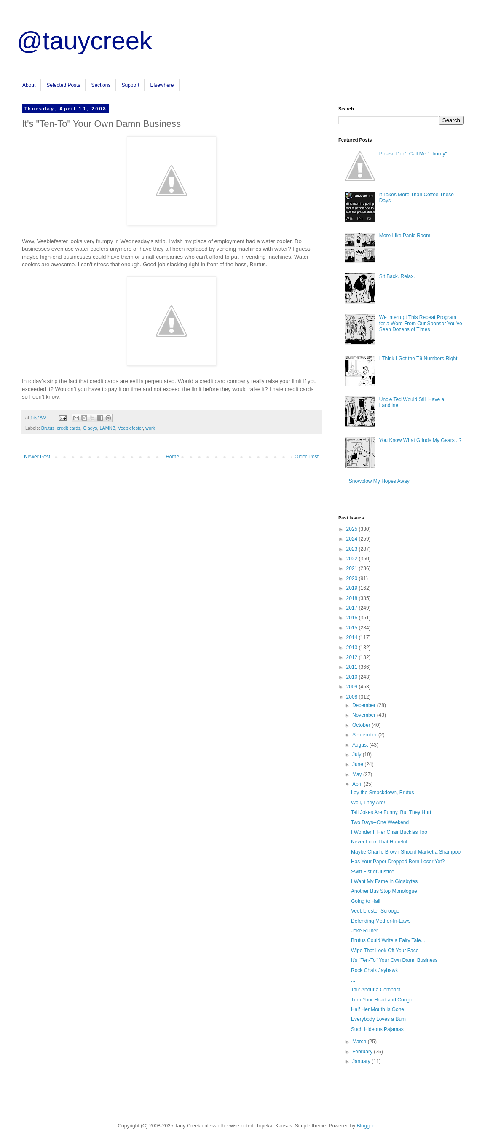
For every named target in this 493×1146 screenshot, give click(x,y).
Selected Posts (63, 85)
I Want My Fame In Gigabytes (384, 881)
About (28, 85)
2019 (352, 588)
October (362, 725)
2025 (352, 529)
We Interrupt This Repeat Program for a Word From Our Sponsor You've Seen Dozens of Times (420, 323)
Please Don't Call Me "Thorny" (413, 154)
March (360, 1041)
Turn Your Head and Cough (382, 1000)
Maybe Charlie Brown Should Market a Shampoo (406, 852)
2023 (352, 549)
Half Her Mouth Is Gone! (378, 1009)
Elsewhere (162, 85)
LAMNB (107, 428)
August (361, 745)
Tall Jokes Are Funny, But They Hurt (391, 812)
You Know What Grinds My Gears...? (420, 440)
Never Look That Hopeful (379, 842)
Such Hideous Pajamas (377, 1029)
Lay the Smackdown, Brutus (382, 792)
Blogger (365, 1126)
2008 (352, 697)
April (358, 784)
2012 (352, 657)
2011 (352, 667)
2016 (352, 618)
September (365, 735)
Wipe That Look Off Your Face (384, 950)
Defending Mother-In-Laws (380, 921)
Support (130, 85)
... (353, 980)
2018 (352, 598)
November (364, 715)
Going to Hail (365, 901)
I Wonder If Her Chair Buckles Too (389, 832)
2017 (352, 608)
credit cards (68, 428)
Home (172, 457)
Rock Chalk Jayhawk (374, 970)
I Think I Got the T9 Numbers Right (418, 358)
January (362, 1061)
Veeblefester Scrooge (375, 911)
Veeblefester (130, 428)
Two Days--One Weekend (380, 822)
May (357, 774)
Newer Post (37, 457)
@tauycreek (84, 41)
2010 (352, 677)
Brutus (47, 428)
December (364, 705)
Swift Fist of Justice (372, 872)
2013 (352, 648)
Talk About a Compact (375, 990)
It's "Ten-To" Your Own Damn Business (394, 960)
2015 (352, 628)
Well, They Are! (368, 803)
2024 (352, 539)
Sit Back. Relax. (397, 276)
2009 (352, 687)
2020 (352, 578)
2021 (352, 568)
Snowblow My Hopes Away (379, 481)
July (357, 755)
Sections (100, 85)
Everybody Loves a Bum (378, 1019)
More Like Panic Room (404, 235)
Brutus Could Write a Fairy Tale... (388, 940)
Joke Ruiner (364, 931)
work (150, 428)
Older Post (307, 457)
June (358, 764)
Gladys (90, 428)
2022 (352, 559)
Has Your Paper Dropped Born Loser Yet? (398, 862)
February (363, 1052)
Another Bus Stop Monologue (384, 891)
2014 (352, 637)
